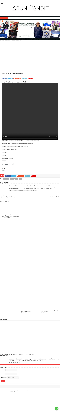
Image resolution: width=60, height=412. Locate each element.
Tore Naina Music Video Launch (50, 196)
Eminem (11, 178)
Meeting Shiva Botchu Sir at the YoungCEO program (28, 310)
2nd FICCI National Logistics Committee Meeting (18, 389)
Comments (13, 387)
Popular (7, 387)
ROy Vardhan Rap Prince (12, 149)
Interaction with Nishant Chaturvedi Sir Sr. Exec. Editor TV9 (10, 197)
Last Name (3, 373)
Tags (18, 387)
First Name (3, 370)
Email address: (10, 377)
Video (21, 178)
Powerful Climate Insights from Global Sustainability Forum (20, 18)
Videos (5, 40)
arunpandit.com (5, 152)
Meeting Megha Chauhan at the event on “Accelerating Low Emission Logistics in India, (10, 216)
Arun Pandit (6, 178)
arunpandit (4, 155)
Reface (30, 143)
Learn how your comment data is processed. (25, 354)
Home (2, 40)
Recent (2, 387)
